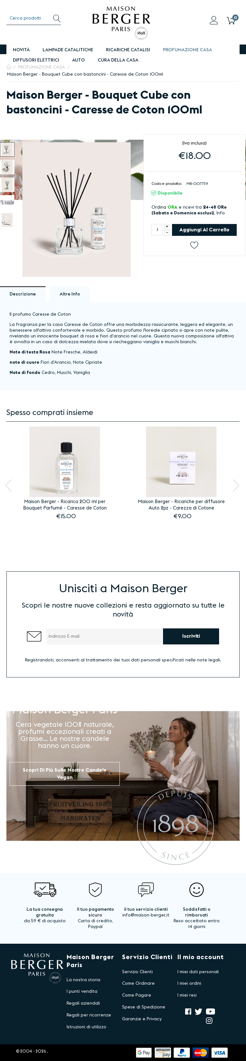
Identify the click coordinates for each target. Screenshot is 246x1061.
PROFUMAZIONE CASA (187, 50)
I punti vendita (82, 991)
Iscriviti (191, 636)
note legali (208, 660)
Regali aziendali (83, 1003)
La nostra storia (83, 980)
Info (221, 213)
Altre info (70, 294)
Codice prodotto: (167, 184)
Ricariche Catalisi (128, 50)
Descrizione (23, 294)
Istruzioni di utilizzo (86, 1027)
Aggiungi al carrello (204, 229)
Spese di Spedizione (143, 1007)
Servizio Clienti (137, 972)
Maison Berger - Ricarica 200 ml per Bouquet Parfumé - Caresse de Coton (65, 504)
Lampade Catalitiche (68, 50)
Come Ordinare (138, 983)
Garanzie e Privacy (142, 1019)
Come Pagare (136, 995)
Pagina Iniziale (9, 67)
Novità (21, 50)
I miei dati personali (198, 972)
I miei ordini (189, 983)
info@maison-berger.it (145, 915)
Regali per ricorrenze (89, 1015)
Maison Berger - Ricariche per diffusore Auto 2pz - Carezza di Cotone (181, 504)
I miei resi (187, 995)
